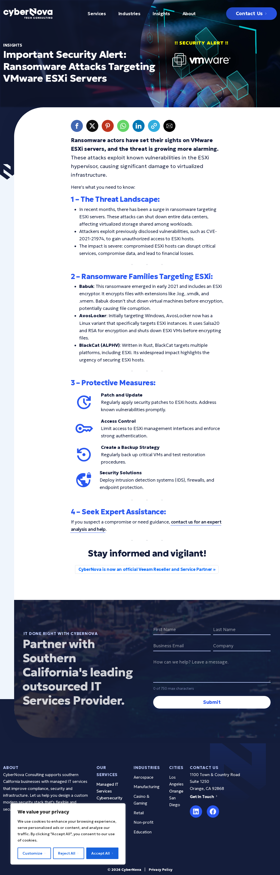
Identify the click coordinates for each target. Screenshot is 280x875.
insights (12, 45)
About (189, 13)
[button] (77, 126)
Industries (129, 13)
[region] (67, 834)
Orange (176, 791)
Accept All (100, 853)
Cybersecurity (109, 797)
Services (97, 13)
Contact (249, 13)
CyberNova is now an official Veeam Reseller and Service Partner (145, 569)
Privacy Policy (161, 869)
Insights (161, 13)
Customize (32, 853)
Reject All (66, 853)
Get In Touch (204, 796)
